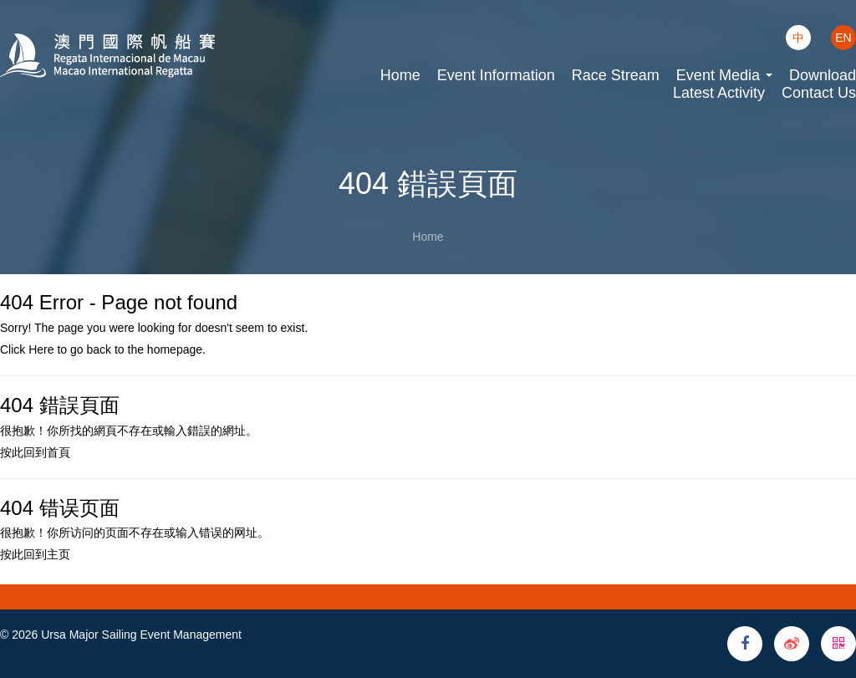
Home (400, 75)
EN (843, 37)
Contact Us (819, 92)
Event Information (496, 75)
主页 (58, 554)
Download (822, 75)
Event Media (724, 75)
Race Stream (616, 75)
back (98, 349)
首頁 (58, 452)
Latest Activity (719, 92)
